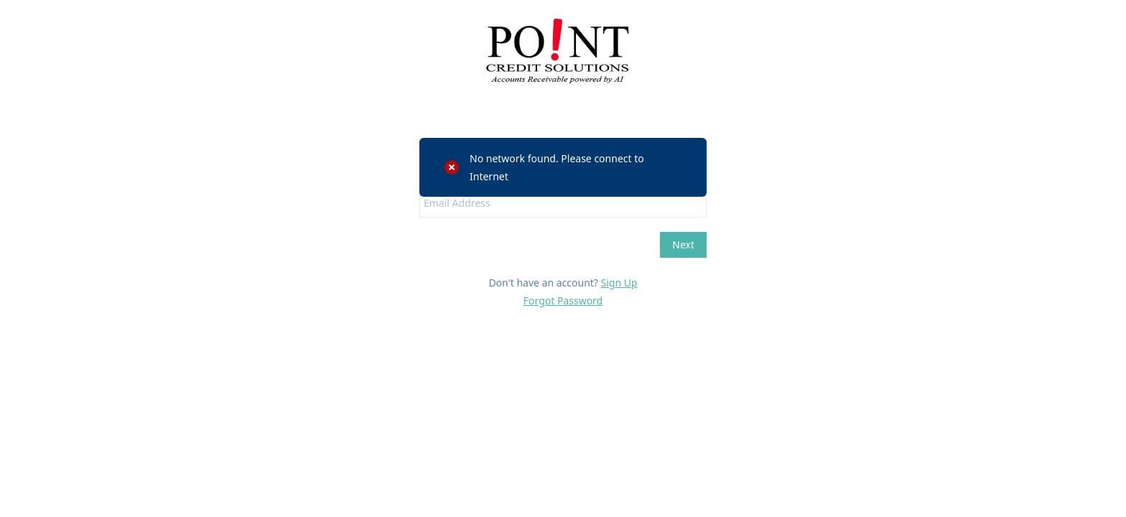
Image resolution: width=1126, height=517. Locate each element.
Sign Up (619, 282)
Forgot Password (563, 300)
